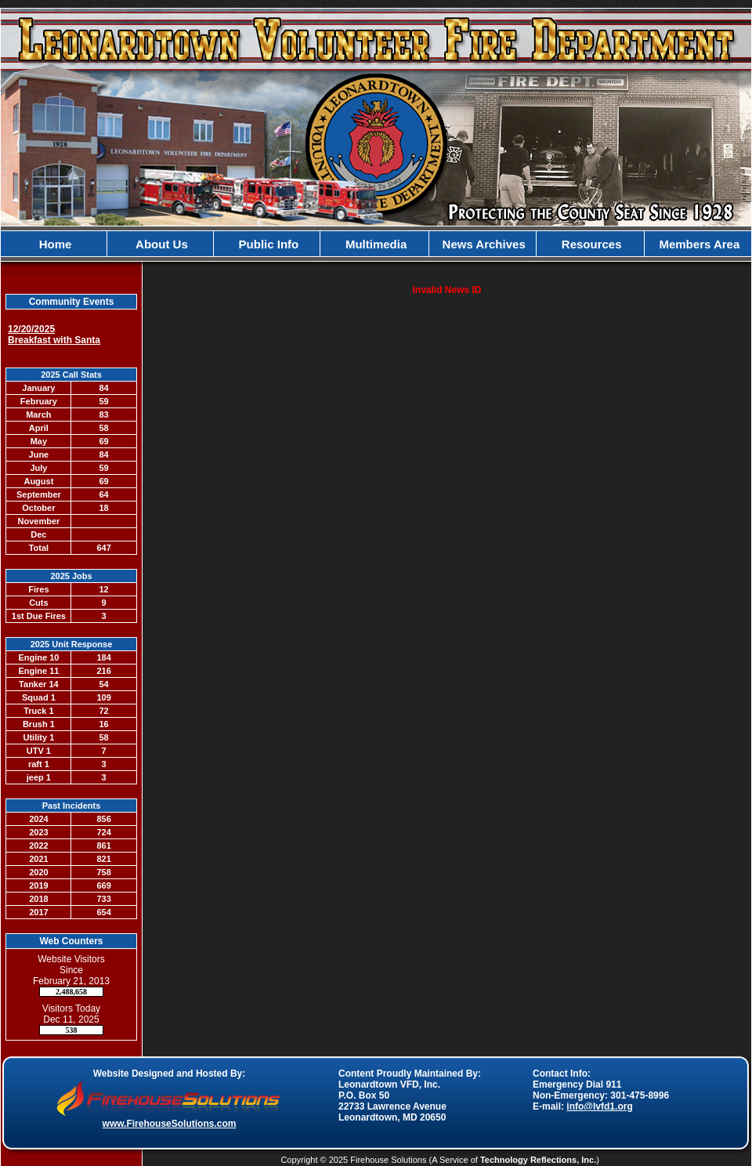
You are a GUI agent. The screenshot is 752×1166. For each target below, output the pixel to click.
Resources (590, 244)
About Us (160, 244)
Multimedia (374, 244)
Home (54, 244)
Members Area (697, 244)
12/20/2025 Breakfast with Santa (54, 335)
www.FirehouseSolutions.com (170, 1123)
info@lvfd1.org (599, 1106)
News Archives (482, 244)
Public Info (266, 244)
